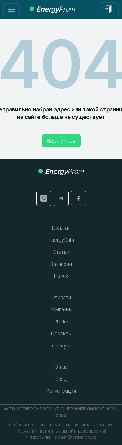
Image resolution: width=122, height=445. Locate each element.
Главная (61, 228)
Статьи (61, 252)
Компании (61, 309)
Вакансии (61, 264)
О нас (60, 367)
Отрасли (61, 297)
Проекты (61, 333)
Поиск (61, 276)
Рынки (61, 322)
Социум (61, 346)
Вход (61, 379)
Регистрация (61, 391)
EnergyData (61, 240)
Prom (52, 9)
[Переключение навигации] (11, 9)
